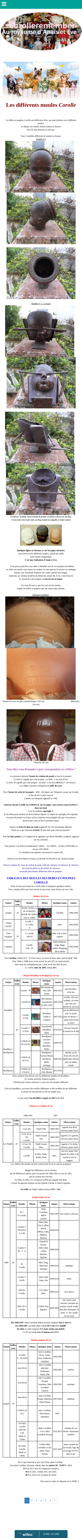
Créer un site (51, 1534)
